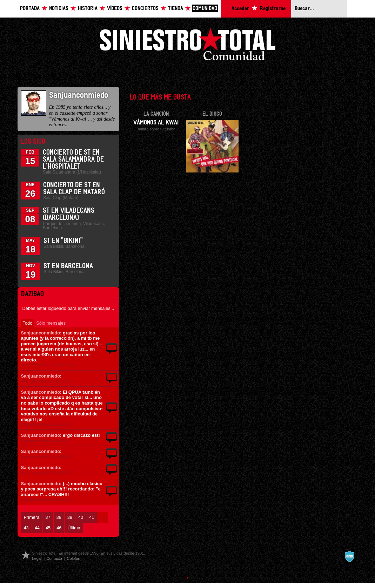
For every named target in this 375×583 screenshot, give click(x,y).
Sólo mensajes (51, 323)
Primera (32, 517)
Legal (37, 558)
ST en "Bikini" (63, 241)
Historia (88, 8)
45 (48, 527)
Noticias (58, 8)
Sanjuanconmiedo (40, 332)
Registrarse (273, 8)
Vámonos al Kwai (156, 123)
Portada (30, 8)
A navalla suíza (349, 556)
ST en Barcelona (68, 266)
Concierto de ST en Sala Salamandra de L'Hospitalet (73, 159)
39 (69, 517)
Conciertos (145, 8)
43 (26, 527)
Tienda (175, 8)
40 (80, 517)
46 (58, 527)
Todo (28, 323)
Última (73, 527)
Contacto (54, 558)
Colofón (73, 558)
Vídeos (114, 8)
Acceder (240, 8)
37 (47, 517)
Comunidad (205, 8)
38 (58, 517)
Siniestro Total (187, 46)
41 (91, 517)
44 (37, 527)
